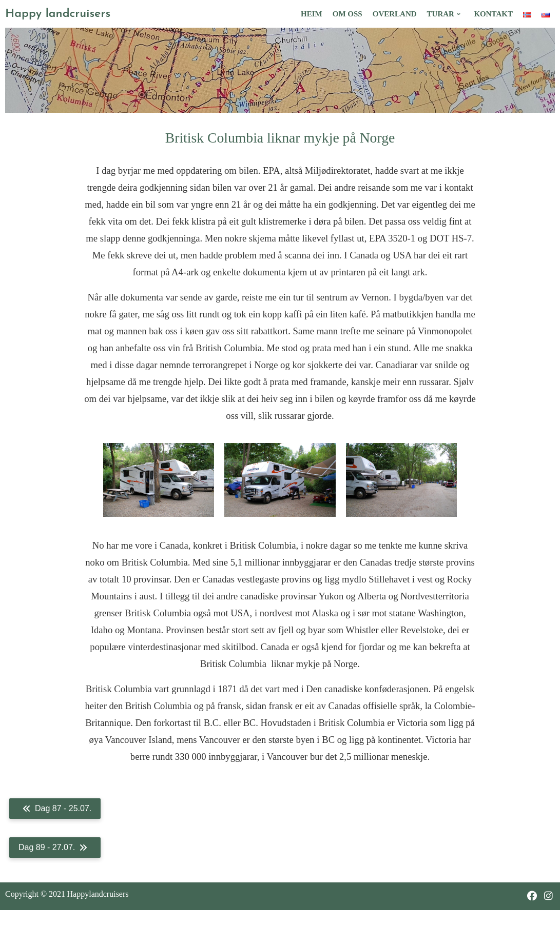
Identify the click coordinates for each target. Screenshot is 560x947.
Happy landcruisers (57, 14)
